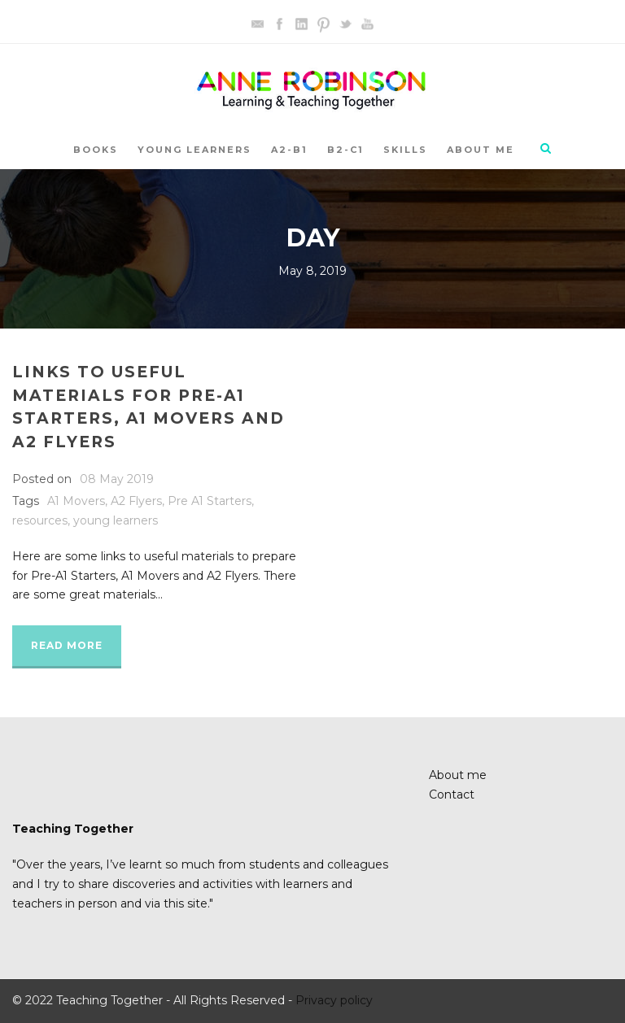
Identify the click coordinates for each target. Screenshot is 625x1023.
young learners (115, 520)
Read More (67, 645)
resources (40, 520)
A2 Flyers (136, 501)
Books (95, 149)
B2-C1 (345, 149)
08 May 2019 (117, 479)
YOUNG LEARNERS (194, 149)
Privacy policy (334, 1000)
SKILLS (405, 149)
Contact (451, 794)
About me (480, 149)
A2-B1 (289, 149)
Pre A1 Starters (209, 501)
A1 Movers (76, 501)
